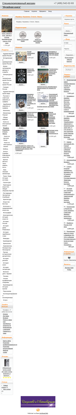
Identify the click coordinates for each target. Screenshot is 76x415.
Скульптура (7, 182)
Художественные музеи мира (7, 92)
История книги (6, 264)
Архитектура (7, 199)
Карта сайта (7, 341)
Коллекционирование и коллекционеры (7, 295)
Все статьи (6, 389)
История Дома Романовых (6, 227)
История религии (6, 259)
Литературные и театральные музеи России (7, 77)
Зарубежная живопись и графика (7, 106)
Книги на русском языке (22, 40)
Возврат (5, 318)
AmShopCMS (43, 413)
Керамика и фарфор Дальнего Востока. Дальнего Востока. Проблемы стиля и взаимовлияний (69, 103)
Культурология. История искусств (7, 217)
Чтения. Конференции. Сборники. (7, 280)
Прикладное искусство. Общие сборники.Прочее (7, 187)
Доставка (6, 316)
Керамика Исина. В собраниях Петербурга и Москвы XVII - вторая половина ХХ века (31, 100)
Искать (68, 31)
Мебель (5, 149)
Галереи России (5, 88)
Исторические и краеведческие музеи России (7, 61)
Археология (7, 243)
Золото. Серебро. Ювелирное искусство (6, 154)
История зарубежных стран (6, 234)
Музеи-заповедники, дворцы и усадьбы (7, 69)
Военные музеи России (7, 83)
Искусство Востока (6, 203)
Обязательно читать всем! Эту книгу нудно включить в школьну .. (7, 371)
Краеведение (7, 241)
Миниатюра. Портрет (7, 114)
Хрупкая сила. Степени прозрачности (53, 132)
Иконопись (6, 110)
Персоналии (7, 291)
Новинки (19, 47)
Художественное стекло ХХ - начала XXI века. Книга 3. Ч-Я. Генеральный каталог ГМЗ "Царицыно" (25, 148)
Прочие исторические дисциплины (7, 254)
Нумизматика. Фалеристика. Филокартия (7, 248)
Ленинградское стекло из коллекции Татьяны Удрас (32, 115)
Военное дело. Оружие (7, 272)
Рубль (69, 269)
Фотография (7, 212)
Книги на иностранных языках (38, 41)
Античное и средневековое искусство (7, 208)
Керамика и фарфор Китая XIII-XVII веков (54, 53)
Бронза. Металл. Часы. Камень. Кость (5, 163)
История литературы (6, 268)
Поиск (66, 23)
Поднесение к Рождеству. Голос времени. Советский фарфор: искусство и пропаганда (69, 212)
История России (6, 222)
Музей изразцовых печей (31, 53)
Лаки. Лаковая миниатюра (6, 171)
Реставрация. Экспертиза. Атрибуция (7, 195)
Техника (5, 276)
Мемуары (6, 238)
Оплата (5, 314)
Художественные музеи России (7, 54)
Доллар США (69, 268)
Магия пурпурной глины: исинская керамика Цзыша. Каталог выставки (52, 118)
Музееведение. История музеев (7, 287)
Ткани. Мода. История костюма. (7, 178)
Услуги (5, 300)
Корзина (69, 16)
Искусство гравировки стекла (30, 70)
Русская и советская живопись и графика (6, 98)
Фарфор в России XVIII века (68, 225)
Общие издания (5, 118)
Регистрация (69, 57)
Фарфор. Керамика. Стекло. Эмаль (6, 131)
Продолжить (69, 55)
